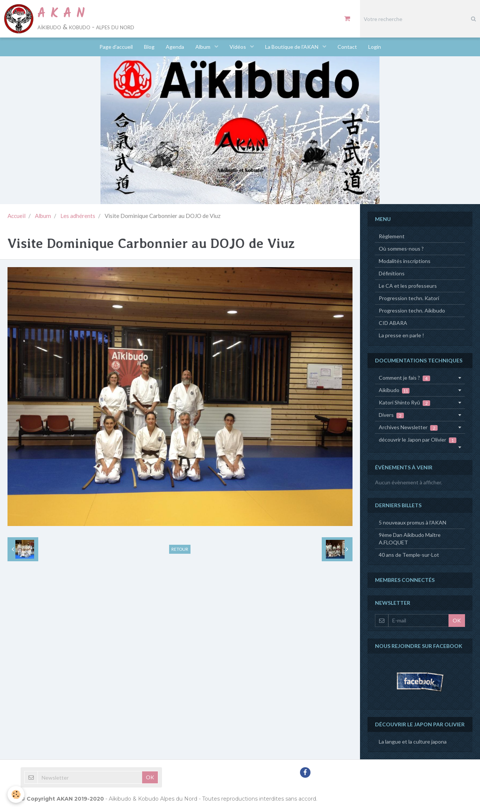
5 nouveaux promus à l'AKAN (412, 522)
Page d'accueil (116, 47)
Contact (347, 47)
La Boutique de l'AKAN (292, 47)
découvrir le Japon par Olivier (417, 439)
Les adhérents (77, 215)
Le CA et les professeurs (408, 286)
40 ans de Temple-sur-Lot (409, 555)
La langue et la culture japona (413, 741)
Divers (391, 415)
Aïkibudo (394, 390)
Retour (179, 549)
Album (203, 47)
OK (457, 620)
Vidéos (238, 47)
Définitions (392, 273)
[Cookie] (16, 794)
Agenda (175, 47)
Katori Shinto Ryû (404, 402)
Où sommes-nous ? (401, 248)
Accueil (17, 215)
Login (374, 47)
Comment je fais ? (404, 377)
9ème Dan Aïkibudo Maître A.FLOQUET (410, 539)
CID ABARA (393, 323)
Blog (149, 47)
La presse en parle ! (401, 335)
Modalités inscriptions (404, 261)
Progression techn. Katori (409, 298)
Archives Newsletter (408, 427)
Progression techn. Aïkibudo (412, 310)
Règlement (392, 236)
